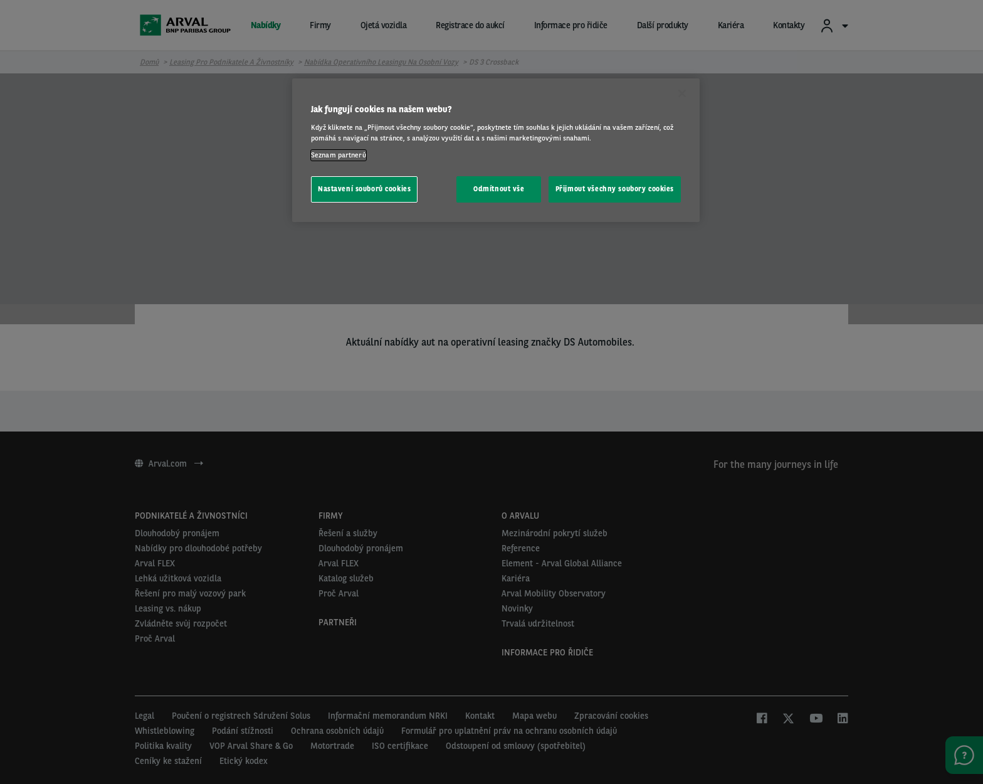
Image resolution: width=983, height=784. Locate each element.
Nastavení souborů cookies (364, 188)
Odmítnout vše (498, 188)
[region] (496, 150)
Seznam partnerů (338, 155)
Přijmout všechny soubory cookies (614, 188)
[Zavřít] (682, 93)
